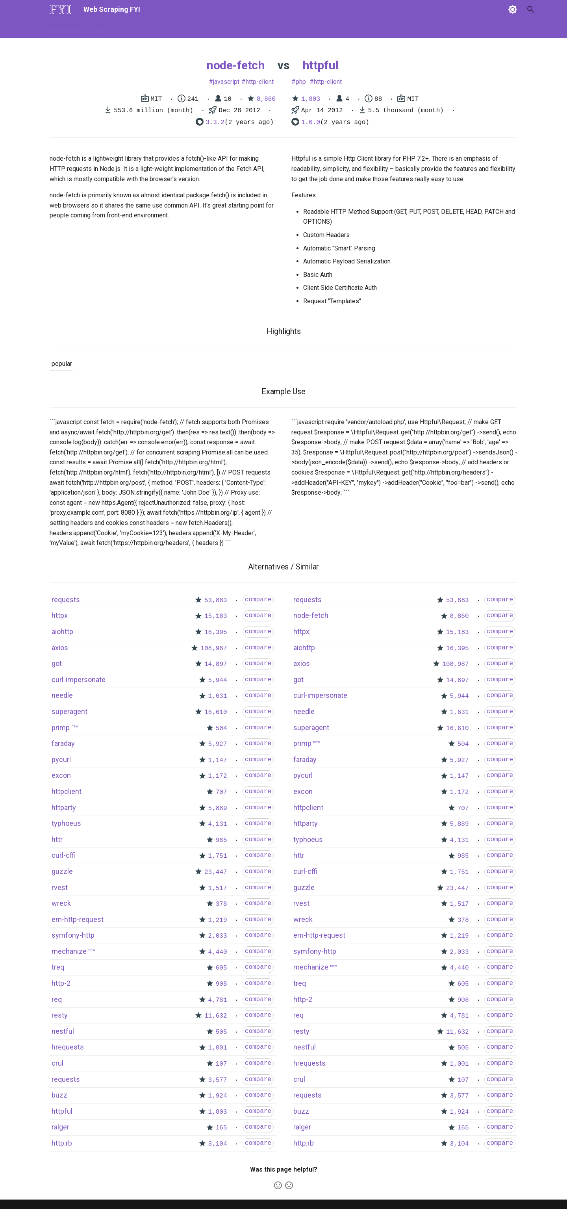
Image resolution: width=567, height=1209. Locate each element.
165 (221, 1128)
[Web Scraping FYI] (60, 9)
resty (60, 1015)
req (57, 999)
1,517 (217, 888)
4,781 (217, 1000)
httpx (60, 615)
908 (221, 984)
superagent (69, 711)
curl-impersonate (79, 679)
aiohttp (62, 631)
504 (221, 728)
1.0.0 (310, 122)
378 (221, 904)
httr (57, 839)
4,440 (217, 952)
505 (221, 1032)
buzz (59, 1095)
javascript (226, 81)
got (57, 663)
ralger (60, 1127)
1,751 (217, 856)
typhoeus (66, 823)
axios (60, 647)
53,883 (215, 600)
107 (221, 1064)
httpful (320, 65)
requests (66, 599)
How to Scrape (131, 29)
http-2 (61, 983)
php (301, 81)
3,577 (217, 1080)
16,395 (215, 632)
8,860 (266, 99)
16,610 (215, 712)
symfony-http (73, 935)
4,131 (217, 824)
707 (221, 792)
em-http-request (78, 919)
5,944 (217, 680)
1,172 (217, 776)
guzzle (62, 871)
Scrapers (262, 29)
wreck (61, 903)
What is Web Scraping (76, 29)
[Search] (476, 9)
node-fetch (235, 65)
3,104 (217, 1144)
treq (58, 967)
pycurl (61, 759)
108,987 (213, 648)
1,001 (217, 1048)
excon (61, 775)
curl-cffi (64, 855)
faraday (63, 743)
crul (57, 1063)
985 (221, 840)
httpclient (67, 791)
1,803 (310, 99)
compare (258, 599)
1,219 (217, 920)
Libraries (230, 29)
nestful (63, 1031)
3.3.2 (215, 122)
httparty (64, 807)
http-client (260, 81)
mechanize (69, 951)
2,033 (217, 936)
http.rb (62, 1143)
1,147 (217, 760)
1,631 (217, 696)
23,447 (215, 872)
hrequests (68, 1047)
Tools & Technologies (184, 29)
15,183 (215, 616)
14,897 (215, 664)
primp (61, 727)
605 (221, 968)
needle (62, 695)
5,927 (217, 744)
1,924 (217, 1096)
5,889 (217, 808)
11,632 (215, 1016)
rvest (60, 887)
